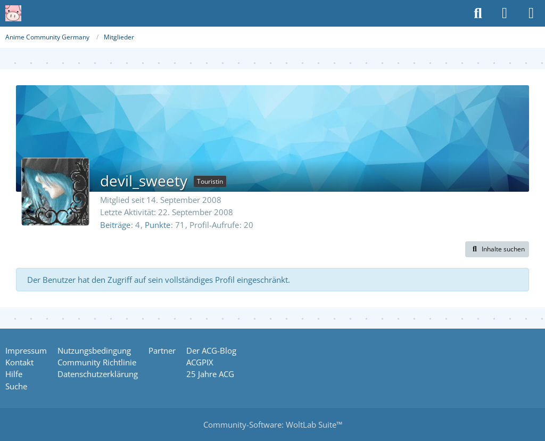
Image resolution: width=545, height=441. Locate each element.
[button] (497, 249)
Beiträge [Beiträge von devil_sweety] (115, 224)
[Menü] (531, 13)
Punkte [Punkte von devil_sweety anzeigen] (157, 224)
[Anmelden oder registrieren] (504, 13)
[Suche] (478, 13)
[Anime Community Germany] (13, 13)
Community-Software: (272, 424)
